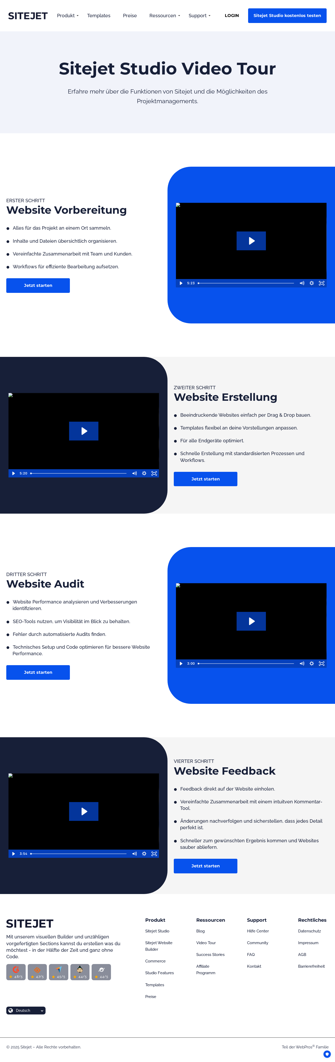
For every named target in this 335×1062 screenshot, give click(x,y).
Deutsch (23, 1010)
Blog (200, 931)
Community (257, 943)
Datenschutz (309, 931)
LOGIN (232, 15)
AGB (302, 954)
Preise (130, 15)
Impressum (308, 943)
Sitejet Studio (157, 931)
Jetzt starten (38, 285)
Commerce (155, 961)
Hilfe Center (258, 931)
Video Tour (206, 943)
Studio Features (159, 973)
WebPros (305, 1047)
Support (197, 15)
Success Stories (210, 954)
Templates (98, 15)
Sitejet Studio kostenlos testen (287, 15)
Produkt (66, 15)
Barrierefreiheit (311, 966)
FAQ (251, 954)
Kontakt (254, 966)
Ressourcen (162, 15)
